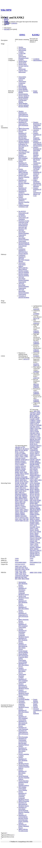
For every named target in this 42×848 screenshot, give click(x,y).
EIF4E (31, 444)
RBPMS (21, 498)
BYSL (17, 452)
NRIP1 (32, 498)
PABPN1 (22, 489)
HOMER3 (38, 463)
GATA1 (32, 452)
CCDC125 (18, 453)
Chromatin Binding (24, 699)
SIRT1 (21, 502)
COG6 (35, 434)
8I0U (25, 577)
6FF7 (23, 568)
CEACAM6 (38, 428)
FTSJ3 (17, 464)
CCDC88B (38, 425)
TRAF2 (36, 533)
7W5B (17, 575)
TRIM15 (22, 513)
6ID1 (19, 569)
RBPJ (16, 498)
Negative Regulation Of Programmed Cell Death (37, 167)
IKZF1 (22, 472)
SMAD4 (17, 505)
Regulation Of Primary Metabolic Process (24, 826)
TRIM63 (17, 516)
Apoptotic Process (36, 130)
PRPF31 (37, 511)
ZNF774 (37, 553)
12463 (31, 560)
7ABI (20, 572)
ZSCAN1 (26, 520)
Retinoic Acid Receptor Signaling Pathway (24, 177)
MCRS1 (37, 484)
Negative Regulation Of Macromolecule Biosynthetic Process (23, 646)
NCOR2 (22, 483)
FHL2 (37, 447)
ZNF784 (32, 555)
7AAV (20, 571)
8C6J (20, 575)
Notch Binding (23, 87)
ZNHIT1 (37, 555)
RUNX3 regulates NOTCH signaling (24, 271)
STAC (31, 525)
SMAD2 (17, 503)
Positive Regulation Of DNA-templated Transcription (23, 717)
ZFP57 (32, 549)
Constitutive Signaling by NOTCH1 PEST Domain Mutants (23, 251)
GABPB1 (21, 464)
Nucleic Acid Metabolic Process (24, 596)
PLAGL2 (32, 505)
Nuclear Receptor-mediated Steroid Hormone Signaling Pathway (24, 783)
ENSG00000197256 (35, 562)
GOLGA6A (33, 456)
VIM (27, 519)
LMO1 (35, 480)
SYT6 (35, 525)
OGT (24, 488)
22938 (17, 558)
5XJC (20, 566)
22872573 (26, 359)
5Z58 (16, 568)
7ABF (24, 571)
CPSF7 (17, 456)
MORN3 (32, 492)
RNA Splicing (22, 130)
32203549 (36, 309)
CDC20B (32, 427)
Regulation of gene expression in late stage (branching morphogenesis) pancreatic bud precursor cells (24, 224)
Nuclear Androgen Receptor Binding (24, 105)
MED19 (32, 486)
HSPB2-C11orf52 (35, 466)
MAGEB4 (37, 483)
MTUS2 (17, 481)
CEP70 (21, 455)
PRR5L (32, 513)
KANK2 (35, 35)
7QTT (16, 574)
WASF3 (36, 545)
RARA (17, 495)
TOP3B (39, 531)
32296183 (14, 23)
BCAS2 (21, 450)
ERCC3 (27, 459)
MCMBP (22, 478)
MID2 (36, 488)
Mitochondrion (37, 60)
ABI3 (35, 411)
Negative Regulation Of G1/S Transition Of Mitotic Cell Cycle (37, 191)
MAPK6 (17, 478)
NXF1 (26, 486)
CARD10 (32, 422)
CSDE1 (21, 456)
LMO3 (32, 481)
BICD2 (26, 450)
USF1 (26, 517)
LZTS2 (22, 475)
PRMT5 (38, 509)
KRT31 (22, 473)
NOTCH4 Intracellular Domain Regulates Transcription (24, 292)
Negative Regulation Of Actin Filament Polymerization (37, 143)
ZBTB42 (38, 547)
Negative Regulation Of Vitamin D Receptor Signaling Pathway (37, 174)
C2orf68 (32, 419)
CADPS (37, 419)
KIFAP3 (35, 469)
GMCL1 (37, 453)
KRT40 (27, 473)
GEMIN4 (37, 452)
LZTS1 (32, 483)
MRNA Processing (24, 128)
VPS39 (17, 520)
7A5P (16, 571)
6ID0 (16, 569)
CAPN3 (38, 420)
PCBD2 (27, 489)
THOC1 (26, 509)
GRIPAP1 (18, 467)
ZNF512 (37, 552)
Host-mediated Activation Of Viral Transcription (24, 152)
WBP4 (21, 520)
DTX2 (38, 441)
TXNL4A (22, 517)
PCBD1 (39, 500)
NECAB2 (32, 497)
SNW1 (22, 35)
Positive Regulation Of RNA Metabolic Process (23, 760)
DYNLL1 (32, 442)
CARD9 (37, 422)
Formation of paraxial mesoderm (24, 296)
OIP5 (31, 500)
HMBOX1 (18, 469)
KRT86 (32, 475)
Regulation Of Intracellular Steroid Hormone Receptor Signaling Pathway (24, 810)
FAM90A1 (24, 463)
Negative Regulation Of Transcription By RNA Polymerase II (23, 114)
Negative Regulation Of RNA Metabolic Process (23, 602)
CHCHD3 (32, 433)
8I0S (19, 577)
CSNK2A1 (33, 436)
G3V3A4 (17, 564)
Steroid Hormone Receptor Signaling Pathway (24, 777)
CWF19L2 (18, 458)
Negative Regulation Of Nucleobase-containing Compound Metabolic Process (24, 590)
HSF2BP (22, 470)
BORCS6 (36, 417)
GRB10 (37, 461)
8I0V (16, 578)
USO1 (17, 519)
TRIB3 (36, 534)
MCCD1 (32, 484)
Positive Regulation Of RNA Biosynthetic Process (24, 711)
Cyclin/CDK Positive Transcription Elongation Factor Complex (24, 56)
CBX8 (31, 423)
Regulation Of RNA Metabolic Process (23, 640)
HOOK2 (17, 470)
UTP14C (37, 542)
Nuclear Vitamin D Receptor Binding (24, 96)
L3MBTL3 (33, 477)
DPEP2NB (33, 441)
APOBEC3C (18, 448)
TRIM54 (37, 536)
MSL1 (25, 480)
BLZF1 (32, 417)
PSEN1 (36, 513)
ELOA (35, 444)
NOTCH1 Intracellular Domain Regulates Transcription (24, 232)
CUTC (38, 436)
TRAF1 (25, 511)
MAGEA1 (18, 477)
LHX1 (36, 478)
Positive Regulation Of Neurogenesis (22, 188)
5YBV (35, 572)
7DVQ (24, 572)
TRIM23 (17, 514)
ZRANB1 (32, 556)
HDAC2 (23, 467)
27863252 (36, 331)
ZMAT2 (36, 549)
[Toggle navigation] (1, 15)
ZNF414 (32, 552)
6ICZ (26, 568)
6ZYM (27, 569)
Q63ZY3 (32, 564)
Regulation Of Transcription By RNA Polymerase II (23, 124)
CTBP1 (26, 456)
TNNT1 (17, 511)
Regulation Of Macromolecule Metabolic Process (24, 804)
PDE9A (32, 502)
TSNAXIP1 (23, 516)
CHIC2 (38, 433)
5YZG (24, 566)
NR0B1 (17, 486)
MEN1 (27, 478)
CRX (38, 434)
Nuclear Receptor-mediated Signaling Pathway (24, 766)
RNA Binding (22, 86)
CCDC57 (32, 425)
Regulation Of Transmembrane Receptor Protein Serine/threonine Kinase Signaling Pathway (23, 819)
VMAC (32, 544)
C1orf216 (21, 452)
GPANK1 (32, 459)
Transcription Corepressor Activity (22, 83)
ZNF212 (39, 550)
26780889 (36, 314)
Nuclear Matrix (23, 61)
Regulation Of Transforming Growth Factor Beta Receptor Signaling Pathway (24, 742)
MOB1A (32, 491)
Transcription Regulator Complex (22, 676)
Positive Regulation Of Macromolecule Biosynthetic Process (23, 749)
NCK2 (22, 481)
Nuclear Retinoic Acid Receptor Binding (23, 100)
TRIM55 (22, 514)
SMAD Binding (23, 103)
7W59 (20, 574)
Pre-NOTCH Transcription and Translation (23, 213)
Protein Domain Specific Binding (23, 651)
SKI (24, 502)
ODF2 (21, 488)
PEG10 (17, 491)
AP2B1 (38, 412)
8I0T (22, 577)
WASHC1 (32, 547)
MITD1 (32, 489)
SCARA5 (36, 519)
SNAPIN (32, 522)
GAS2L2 (17, 466)
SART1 (26, 500)
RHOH (32, 519)
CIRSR (26, 455)
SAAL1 (21, 500)
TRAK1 (17, 513)
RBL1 (16, 497)
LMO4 (36, 481)
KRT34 (36, 472)
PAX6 (34, 500)
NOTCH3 (23, 484)
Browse (6, 19)
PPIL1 (17, 492)
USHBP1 (32, 542)
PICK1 (24, 491)
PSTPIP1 (37, 514)
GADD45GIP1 (34, 450)
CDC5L (37, 427)
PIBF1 (36, 503)
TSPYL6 (32, 539)
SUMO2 (17, 508)
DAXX (23, 458)
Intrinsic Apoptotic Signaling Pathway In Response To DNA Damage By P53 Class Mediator (24, 145)
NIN (26, 483)
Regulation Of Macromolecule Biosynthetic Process (23, 724)
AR (23, 448)
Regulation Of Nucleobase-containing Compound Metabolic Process (24, 634)
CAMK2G (33, 420)
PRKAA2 (21, 492)
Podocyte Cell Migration (37, 185)
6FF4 (19, 568)
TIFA (31, 531)
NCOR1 (17, 483)
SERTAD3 (38, 520)
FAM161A (38, 445)
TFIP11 (21, 509)
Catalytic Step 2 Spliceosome (23, 71)
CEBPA (23, 453)
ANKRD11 (33, 412)
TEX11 (17, 509)
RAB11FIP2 (33, 516)
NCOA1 (26, 481)
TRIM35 (32, 536)
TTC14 (17, 517)
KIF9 (31, 469)
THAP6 (36, 530)
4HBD (31, 572)
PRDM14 (32, 508)
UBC (36, 541)
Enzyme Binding (23, 94)
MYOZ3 (37, 494)
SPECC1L (18, 506)
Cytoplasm (36, 59)
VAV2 (20, 519)
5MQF (17, 566)
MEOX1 (37, 486)
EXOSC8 (17, 463)
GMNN (32, 455)
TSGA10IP (38, 538)
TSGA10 (32, 538)
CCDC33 (36, 423)
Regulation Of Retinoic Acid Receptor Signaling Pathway (24, 182)
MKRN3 (36, 489)
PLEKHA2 (38, 505)
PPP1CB (36, 506)
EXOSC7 (23, 461)
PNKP (31, 506)
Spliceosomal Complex (22, 51)
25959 (31, 558)
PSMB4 (32, 514)
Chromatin (21, 701)
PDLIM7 (36, 502)
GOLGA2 (23, 466)
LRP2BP (17, 475)
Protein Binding (23, 89)
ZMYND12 (33, 550)
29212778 (36, 318)
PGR (20, 491)
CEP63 (36, 430)
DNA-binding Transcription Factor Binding (23, 788)
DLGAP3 (37, 439)
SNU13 (22, 505)
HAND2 (32, 463)
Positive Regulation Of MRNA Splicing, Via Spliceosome (23, 171)
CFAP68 (36, 431)
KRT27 (36, 470)
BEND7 (32, 416)
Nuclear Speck (23, 64)
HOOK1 (23, 469)
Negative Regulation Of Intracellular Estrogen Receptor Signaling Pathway (37, 151)
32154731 (36, 364)
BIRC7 (37, 416)
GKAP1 (32, 453)
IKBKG (17, 472)
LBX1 (38, 477)
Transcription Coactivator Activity (22, 78)
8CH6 (24, 575)
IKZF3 (35, 467)
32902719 (36, 365)
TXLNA (37, 539)
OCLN (17, 488)
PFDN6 (32, 503)
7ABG (17, 572)
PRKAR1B (18, 494)
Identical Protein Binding (35, 704)
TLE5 (34, 531)
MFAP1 (17, 480)
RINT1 (25, 498)
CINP (31, 434)
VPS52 (36, 544)
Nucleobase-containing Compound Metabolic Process (24, 705)
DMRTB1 (18, 459)
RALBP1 (32, 517)
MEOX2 (32, 488)
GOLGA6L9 (33, 458)
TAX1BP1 (33, 527)
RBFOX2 (24, 495)
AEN (38, 411)
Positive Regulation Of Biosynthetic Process (22, 772)
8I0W (19, 578)
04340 (17, 560)
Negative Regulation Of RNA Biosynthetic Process (24, 608)
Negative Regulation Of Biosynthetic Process (22, 670)
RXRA (17, 500)
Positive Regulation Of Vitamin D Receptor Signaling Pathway (24, 200)
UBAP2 (32, 541)
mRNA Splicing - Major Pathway (23, 268)
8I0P (27, 575)
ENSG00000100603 (20, 562)
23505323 (36, 323)
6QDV (23, 569)
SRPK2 (37, 524)
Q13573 (23, 564)
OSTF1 (17, 489)
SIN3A (17, 502)
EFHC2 (37, 442)
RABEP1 (24, 494)
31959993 (36, 356)
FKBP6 (35, 448)
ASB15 (38, 414)
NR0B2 (22, 486)
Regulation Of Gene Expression (23, 728)
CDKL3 (32, 428)
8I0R (16, 577)
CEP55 (17, 455)
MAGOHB (24, 477)
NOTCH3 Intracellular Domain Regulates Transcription (24, 279)
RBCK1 (37, 517)
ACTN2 (23, 447)
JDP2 (25, 472)
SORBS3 (32, 524)
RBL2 (20, 497)
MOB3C (37, 491)
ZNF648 (32, 553)
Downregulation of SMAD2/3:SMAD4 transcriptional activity (24, 245)
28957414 (36, 384)
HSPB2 (37, 464)
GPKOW (38, 459)
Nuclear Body (22, 62)
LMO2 (40, 480)
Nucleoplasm (22, 48)
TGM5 (36, 528)
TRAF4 (32, 534)
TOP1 (21, 511)
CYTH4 (38, 437)
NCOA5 (37, 495)
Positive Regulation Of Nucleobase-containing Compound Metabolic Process (24, 795)
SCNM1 (32, 520)
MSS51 (37, 492)
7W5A (24, 574)
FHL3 (31, 448)
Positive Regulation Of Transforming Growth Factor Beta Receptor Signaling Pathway (24, 135)
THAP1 (32, 530)
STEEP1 (23, 506)
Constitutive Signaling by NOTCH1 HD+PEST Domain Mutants (24, 258)
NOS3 (37, 497)
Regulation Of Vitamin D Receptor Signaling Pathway (24, 193)
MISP (21, 480)
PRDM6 (37, 508)
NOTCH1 (18, 484)
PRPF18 (32, 511)
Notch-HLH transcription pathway (22, 264)
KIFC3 (32, 470)
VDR (24, 519)
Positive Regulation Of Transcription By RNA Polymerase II (23, 164)
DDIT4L (32, 439)
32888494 (36, 332)
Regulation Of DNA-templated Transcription (23, 680)
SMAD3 (22, 503)
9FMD (27, 578)
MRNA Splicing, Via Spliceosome (23, 119)
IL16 (38, 467)
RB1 (20, 495)
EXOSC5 (17, 461)
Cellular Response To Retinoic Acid (24, 205)
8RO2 (23, 578)
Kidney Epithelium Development (37, 181)
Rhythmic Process (24, 763)
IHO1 (31, 467)
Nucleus (21, 47)
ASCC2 (27, 448)
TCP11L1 (23, 508)
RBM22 (25, 497)
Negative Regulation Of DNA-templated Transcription (23, 157)
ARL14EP (32, 414)
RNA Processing (23, 737)
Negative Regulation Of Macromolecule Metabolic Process (24, 686)
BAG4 (17, 450)
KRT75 (36, 473)
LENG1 (32, 478)
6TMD (40, 572)
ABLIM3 (17, 447)
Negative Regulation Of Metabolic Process (24, 691)
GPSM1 (32, 461)
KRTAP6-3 (37, 475)
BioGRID (7, 29)
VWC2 (32, 545)
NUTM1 (36, 498)
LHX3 (31, 480)
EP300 (23, 459)
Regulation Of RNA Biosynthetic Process (24, 665)
